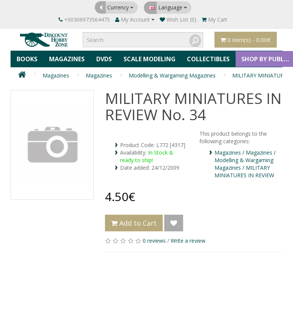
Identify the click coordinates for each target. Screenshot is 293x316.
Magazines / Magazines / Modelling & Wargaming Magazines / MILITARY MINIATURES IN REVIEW (245, 163)
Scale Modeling (148, 58)
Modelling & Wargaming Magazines (172, 74)
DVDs (103, 58)
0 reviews (154, 239)
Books (27, 58)
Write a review (188, 239)
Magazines (66, 58)
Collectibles (207, 58)
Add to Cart (134, 222)
